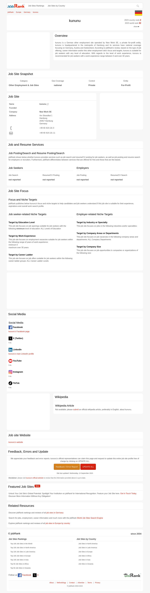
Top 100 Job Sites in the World (21, 544)
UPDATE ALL (88, 466)
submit (76, 410)
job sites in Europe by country (57, 523)
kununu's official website (34, 478)
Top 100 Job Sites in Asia (19, 560)
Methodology (61, 583)
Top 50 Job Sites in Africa (19, 564)
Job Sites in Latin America (88, 548)
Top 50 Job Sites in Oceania (20, 568)
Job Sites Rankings (36, 6)
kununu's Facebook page (19, 331)
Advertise (81, 583)
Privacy (97, 583)
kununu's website (16, 442)
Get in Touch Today (128, 493)
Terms (89, 583)
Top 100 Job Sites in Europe (20, 556)
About (51, 583)
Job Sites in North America (88, 544)
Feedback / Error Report (67, 466)
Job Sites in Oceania (86, 564)
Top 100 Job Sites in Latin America (22, 552)
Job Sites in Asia (84, 560)
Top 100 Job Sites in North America (23, 548)
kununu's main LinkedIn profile (21, 354)
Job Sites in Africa (85, 556)
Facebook (24, 575)
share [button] (136, 26)
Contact (72, 583)
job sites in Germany (55, 513)
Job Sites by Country (56, 6)
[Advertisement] (28, 50)
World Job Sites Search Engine (90, 518)
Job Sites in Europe (85, 552)
